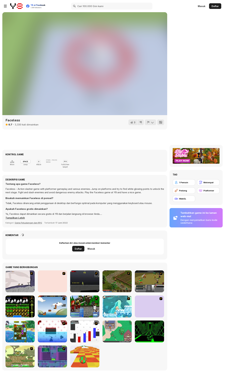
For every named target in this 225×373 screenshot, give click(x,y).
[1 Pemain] (184, 182)
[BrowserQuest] (117, 331)
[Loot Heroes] (149, 306)
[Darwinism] (20, 331)
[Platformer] (208, 190)
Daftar (215, 6)
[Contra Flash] (20, 306)
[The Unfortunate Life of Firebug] (52, 306)
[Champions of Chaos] (149, 281)
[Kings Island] (117, 281)
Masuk (201, 6)
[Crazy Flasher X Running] (84, 281)
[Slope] (149, 331)
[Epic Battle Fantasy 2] (84, 306)
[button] (15, 218)
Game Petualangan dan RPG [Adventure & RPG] (28, 222)
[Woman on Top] (52, 281)
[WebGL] (184, 199)
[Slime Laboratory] (52, 356)
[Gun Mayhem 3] (20, 356)
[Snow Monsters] (117, 306)
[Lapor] (150, 122)
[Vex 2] (84, 331)
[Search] (74, 6)
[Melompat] (208, 182)
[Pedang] (184, 190)
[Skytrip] (84, 356)
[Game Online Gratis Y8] (16, 6)
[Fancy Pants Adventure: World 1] (20, 281)
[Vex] (52, 331)
